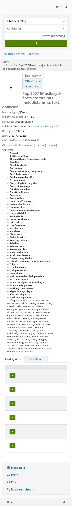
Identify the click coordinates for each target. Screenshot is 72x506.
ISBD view (32, 86)
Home (5, 61)
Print (12, 478)
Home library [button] (15, 368)
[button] (58, 7)
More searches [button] (19, 493)
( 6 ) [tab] (12, 359)
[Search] (36, 43)
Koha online (11, 7)
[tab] (35, 359)
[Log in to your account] (66, 7)
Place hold (16, 471)
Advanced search (14, 54)
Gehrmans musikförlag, (40, 126)
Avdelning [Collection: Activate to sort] (41, 368)
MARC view (33, 81)
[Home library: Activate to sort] (19, 368)
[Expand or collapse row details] (59, 379)
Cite (11, 486)
